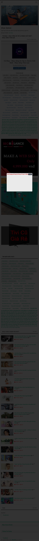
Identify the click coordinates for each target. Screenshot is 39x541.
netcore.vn (21, 192)
